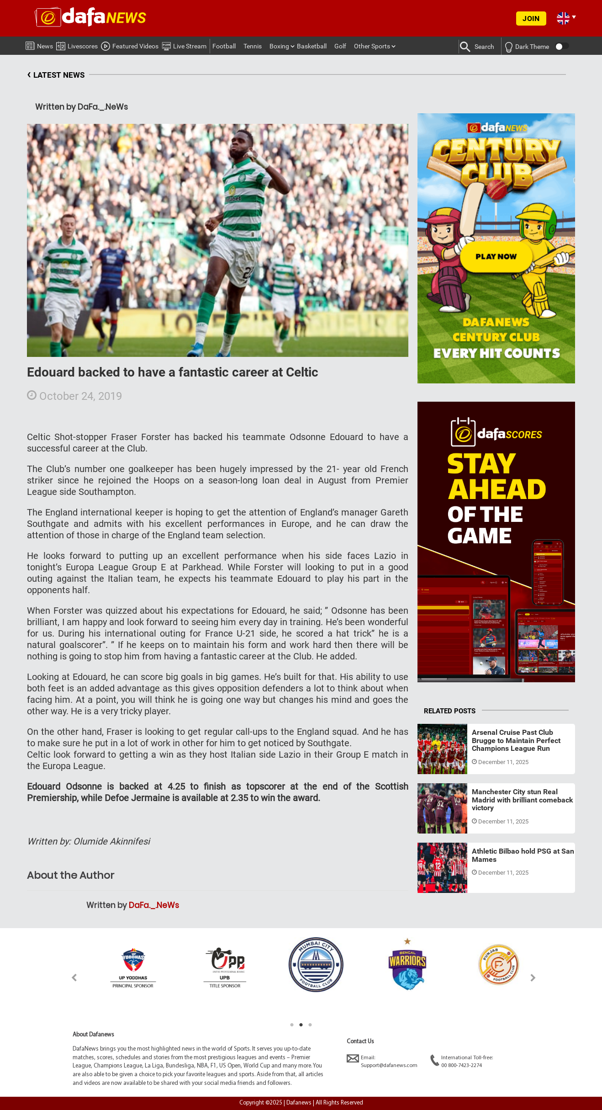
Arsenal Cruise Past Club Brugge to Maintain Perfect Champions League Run (516, 740)
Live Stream (184, 45)
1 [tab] (291, 1025)
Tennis (252, 46)
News (39, 44)
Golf (340, 46)
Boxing (279, 46)
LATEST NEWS (55, 75)
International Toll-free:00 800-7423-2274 (461, 1061)
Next (533, 977)
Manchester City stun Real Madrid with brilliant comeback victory (522, 799)
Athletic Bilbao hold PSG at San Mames (523, 855)
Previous (68, 977)
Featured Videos (129, 45)
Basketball (312, 46)
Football (224, 46)
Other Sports (372, 46)
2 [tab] (301, 1025)
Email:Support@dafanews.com (382, 1061)
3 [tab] (310, 1025)
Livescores (77, 44)
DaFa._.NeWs (154, 905)
